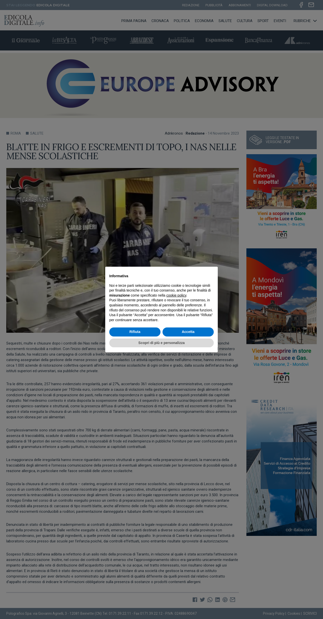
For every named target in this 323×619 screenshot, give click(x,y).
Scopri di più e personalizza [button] (161, 343)
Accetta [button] (188, 332)
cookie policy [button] (176, 295)
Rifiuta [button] (134, 332)
